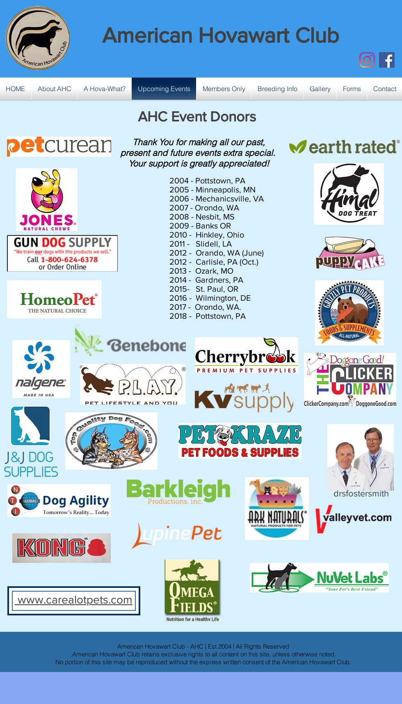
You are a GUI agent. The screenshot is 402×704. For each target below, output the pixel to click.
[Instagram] (367, 60)
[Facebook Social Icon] (387, 60)
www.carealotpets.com (73, 599)
